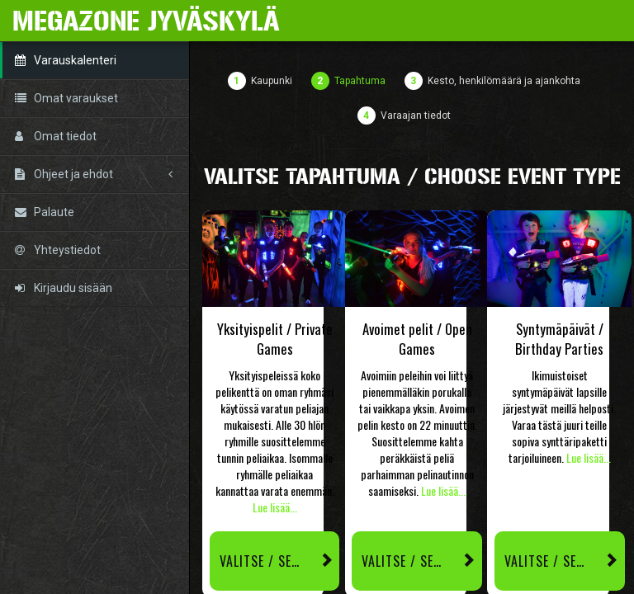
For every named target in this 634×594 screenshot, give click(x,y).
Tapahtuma (360, 81)
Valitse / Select (280, 561)
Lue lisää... (275, 507)
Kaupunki (271, 81)
